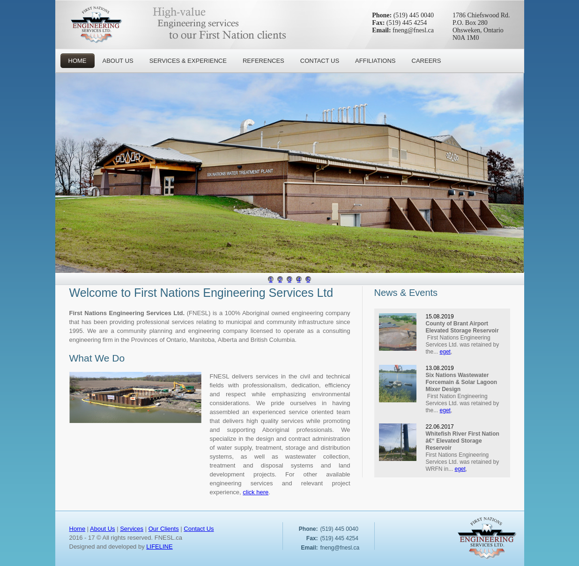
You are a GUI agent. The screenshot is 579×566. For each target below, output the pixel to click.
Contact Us (199, 528)
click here (255, 492)
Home (77, 528)
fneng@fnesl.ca (413, 30)
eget (445, 351)
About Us (102, 528)
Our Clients (163, 528)
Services (131, 528)
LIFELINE (159, 546)
